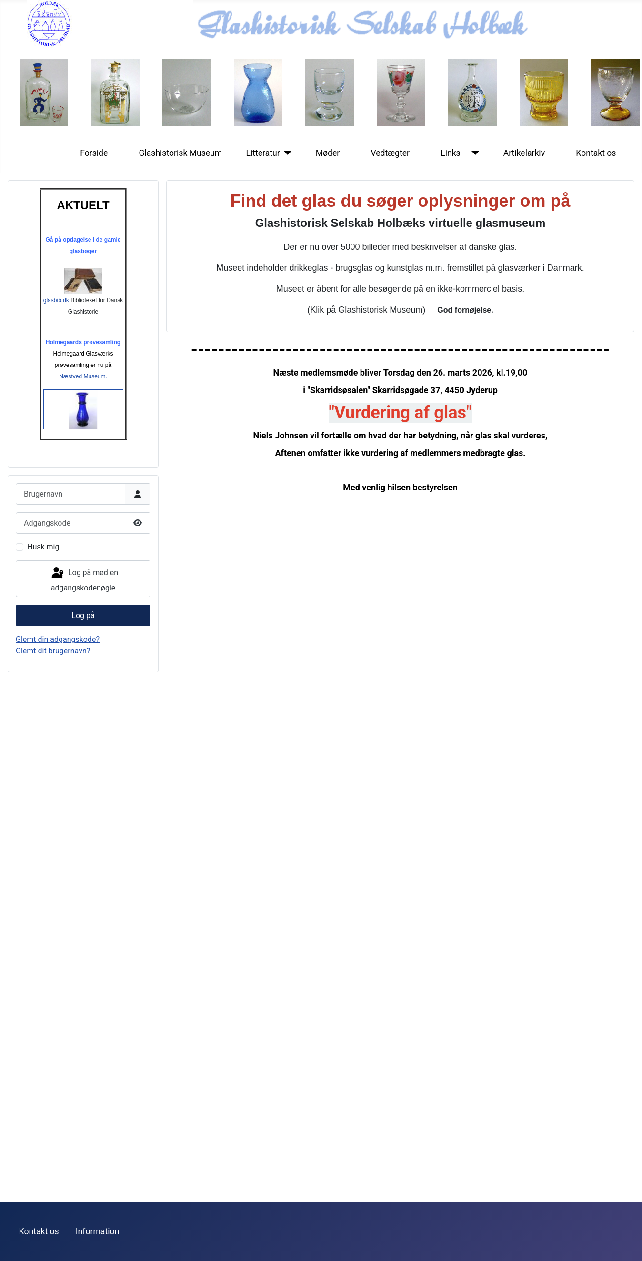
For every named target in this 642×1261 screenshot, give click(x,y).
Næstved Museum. (83, 376)
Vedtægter (390, 153)
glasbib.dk (72, 286)
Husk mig (43, 546)
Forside (94, 153)
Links (450, 153)
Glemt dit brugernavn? (53, 650)
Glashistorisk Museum (180, 153)
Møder (328, 153)
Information (97, 1231)
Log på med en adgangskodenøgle (84, 579)
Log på (82, 615)
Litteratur (263, 153)
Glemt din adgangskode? (58, 639)
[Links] (474, 153)
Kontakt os (596, 153)
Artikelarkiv (524, 153)
